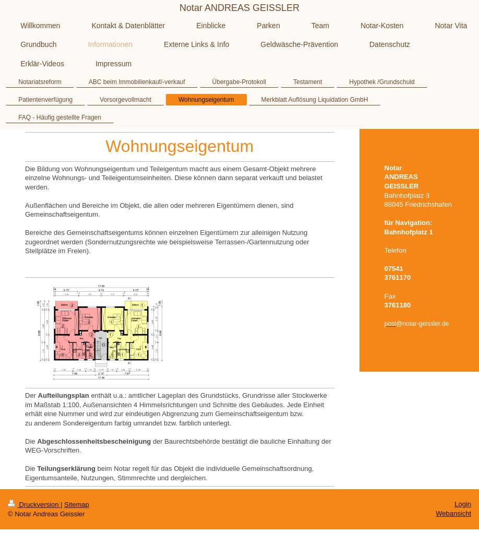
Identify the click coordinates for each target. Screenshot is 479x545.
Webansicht (453, 513)
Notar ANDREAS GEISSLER (239, 8)
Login (462, 504)
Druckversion (34, 504)
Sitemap (76, 504)
